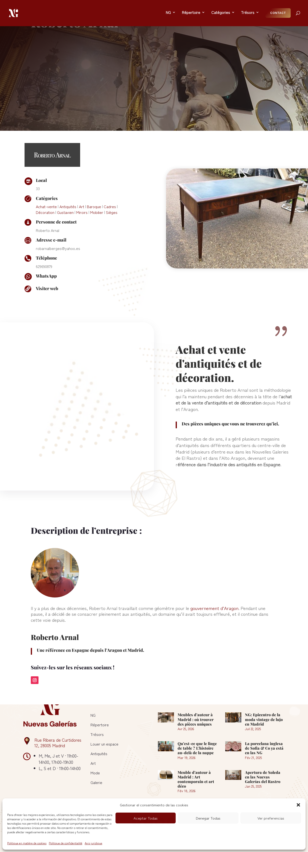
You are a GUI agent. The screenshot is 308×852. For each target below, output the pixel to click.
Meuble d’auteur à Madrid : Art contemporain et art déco (196, 779)
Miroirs (82, 189)
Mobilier (96, 189)
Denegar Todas (208, 818)
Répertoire (99, 725)
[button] (298, 804)
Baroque (94, 183)
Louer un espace (104, 744)
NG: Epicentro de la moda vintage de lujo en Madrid (264, 719)
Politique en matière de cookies (26, 843)
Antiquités (67, 183)
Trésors (97, 734)
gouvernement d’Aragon (214, 585)
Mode (95, 773)
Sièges (111, 189)
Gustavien (65, 189)
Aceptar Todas (146, 818)
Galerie (96, 782)
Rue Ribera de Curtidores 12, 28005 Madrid (57, 743)
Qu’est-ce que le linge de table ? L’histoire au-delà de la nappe (197, 748)
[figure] (76, 371)
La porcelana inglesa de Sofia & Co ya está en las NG (264, 748)
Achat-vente (46, 183)
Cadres (110, 183)
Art (81, 183)
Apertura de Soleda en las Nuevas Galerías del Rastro (262, 777)
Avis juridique (93, 843)
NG (93, 715)
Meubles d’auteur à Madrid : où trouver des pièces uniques (196, 719)
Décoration (45, 189)
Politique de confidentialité (65, 843)
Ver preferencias (270, 818)
